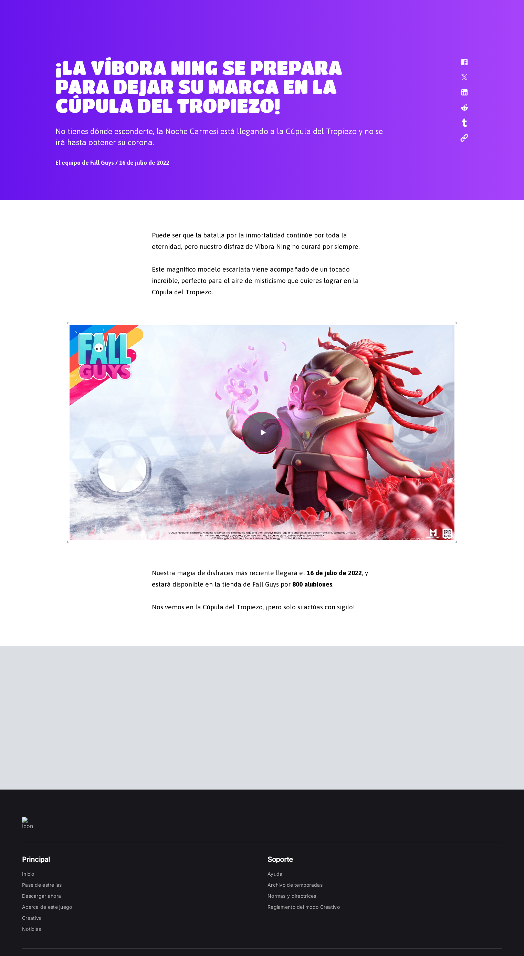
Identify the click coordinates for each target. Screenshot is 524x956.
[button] (460, 65)
